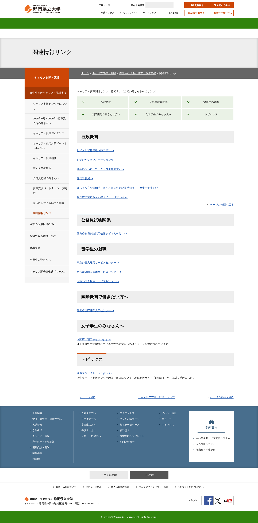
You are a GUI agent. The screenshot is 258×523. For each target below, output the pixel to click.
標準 (115, 5)
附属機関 (198, 23)
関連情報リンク (42, 213)
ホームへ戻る (87, 397)
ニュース (167, 418)
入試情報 (82, 23)
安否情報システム (205, 444)
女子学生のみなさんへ (158, 114)
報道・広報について (66, 487)
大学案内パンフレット (132, 436)
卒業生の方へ (111, 33)
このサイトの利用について (191, 487)
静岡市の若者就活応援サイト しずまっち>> (102, 197)
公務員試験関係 (158, 101)
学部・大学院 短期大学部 (59, 23)
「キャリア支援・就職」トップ (156, 397)
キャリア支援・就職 (104, 73)
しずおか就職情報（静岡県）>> (95, 150)
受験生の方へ (42, 33)
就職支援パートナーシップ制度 (50, 190)
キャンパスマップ (129, 418)
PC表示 (149, 474)
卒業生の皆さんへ (40, 259)
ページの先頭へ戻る (222, 204)
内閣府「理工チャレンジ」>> (94, 339)
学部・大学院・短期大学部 (47, 418)
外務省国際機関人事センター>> (95, 310)
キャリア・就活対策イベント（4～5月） (50, 146)
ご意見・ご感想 (94, 487)
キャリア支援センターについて (50, 106)
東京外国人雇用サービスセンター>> (98, 262)
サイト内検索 (137, 5)
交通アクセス (127, 413)
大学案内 (36, 23)
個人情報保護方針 (120, 487)
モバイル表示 (109, 474)
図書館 (222, 23)
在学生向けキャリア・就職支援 (137, 73)
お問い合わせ (127, 441)
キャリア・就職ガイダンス (48, 133)
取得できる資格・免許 (43, 236)
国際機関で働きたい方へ (106, 114)
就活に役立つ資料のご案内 (48, 203)
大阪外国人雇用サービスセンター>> (98, 281)
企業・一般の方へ (181, 33)
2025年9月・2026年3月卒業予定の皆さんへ (49, 121)
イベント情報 (169, 413)
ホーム (85, 73)
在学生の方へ (76, 33)
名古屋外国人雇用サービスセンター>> (99, 271)
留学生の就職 (211, 101)
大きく (124, 5)
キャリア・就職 (129, 23)
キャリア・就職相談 (44, 158)
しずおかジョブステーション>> (95, 159)
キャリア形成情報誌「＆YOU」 (48, 271)
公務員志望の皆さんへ (46, 178)
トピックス (211, 114)
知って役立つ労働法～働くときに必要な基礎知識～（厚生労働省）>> (117, 187)
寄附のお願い (213, 33)
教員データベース (129, 424)
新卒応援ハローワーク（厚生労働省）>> (100, 169)
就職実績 (35, 247)
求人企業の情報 (42, 168)
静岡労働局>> (85, 178)
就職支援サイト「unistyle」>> (94, 373)
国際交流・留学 (175, 23)
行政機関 (106, 101)
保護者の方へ (146, 33)
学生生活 (106, 23)
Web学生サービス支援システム (213, 438)
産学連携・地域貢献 (152, 23)
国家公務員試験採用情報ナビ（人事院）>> (102, 233)
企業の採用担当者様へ (43, 224)
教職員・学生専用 (205, 449)
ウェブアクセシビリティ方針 (153, 487)
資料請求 (125, 430)
